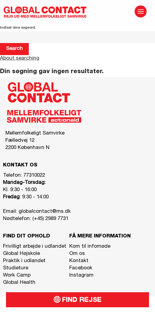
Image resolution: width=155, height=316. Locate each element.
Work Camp (17, 275)
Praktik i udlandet (24, 261)
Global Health (19, 282)
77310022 (34, 175)
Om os (77, 253)
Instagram (81, 275)
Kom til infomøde (89, 246)
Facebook (80, 268)
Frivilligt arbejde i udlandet (34, 246)
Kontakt (78, 261)
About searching (19, 58)
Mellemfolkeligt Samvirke (34, 133)
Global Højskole (21, 253)
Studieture (15, 268)
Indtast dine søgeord (17, 27)
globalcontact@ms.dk (45, 211)
